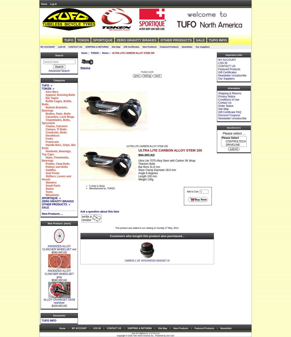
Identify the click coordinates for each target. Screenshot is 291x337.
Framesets (50, 141)
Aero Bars (50, 91)
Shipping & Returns (229, 93)
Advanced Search (59, 70)
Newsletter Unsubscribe (232, 75)
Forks (47, 138)
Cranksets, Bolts (54, 132)
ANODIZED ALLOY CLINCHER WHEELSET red (59, 246)
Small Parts (51, 185)
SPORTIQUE (102, 40)
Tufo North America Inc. (143, 336)
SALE (200, 40)
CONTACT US (75, 47)
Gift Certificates (131, 47)
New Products (150, 47)
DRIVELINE (233, 145)
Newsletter (187, 47)
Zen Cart (170, 336)
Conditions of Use (228, 99)
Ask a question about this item (99, 211)
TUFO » (47, 85)
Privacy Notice (226, 96)
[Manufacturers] (234, 141)
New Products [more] (59, 223)
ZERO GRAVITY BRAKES (137, 40)
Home (44, 4)
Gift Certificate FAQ (229, 112)
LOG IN (61, 47)
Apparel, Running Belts (58, 95)
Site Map (116, 47)
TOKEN (95, 53)
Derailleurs (51, 135)
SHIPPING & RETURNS (96, 47)
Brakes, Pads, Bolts (56, 113)
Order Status (225, 105)
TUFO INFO (218, 40)
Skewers (49, 182)
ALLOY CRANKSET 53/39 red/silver (59, 300)
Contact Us (224, 102)
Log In (53, 4)
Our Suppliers (203, 47)
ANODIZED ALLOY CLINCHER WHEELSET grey (59, 273)
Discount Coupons (229, 115)
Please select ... (234, 133)
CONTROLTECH (233, 141)
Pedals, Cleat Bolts (56, 163)
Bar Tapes (50, 98)
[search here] (59, 62)
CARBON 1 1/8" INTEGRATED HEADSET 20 (147, 260)
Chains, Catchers (55, 126)
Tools (47, 192)
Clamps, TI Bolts (54, 129)
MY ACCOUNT (48, 47)
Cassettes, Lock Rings (58, 116)
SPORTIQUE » (51, 198)
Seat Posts (50, 173)
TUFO (68, 40)
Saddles (49, 170)
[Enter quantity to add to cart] (204, 192)
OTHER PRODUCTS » (56, 204)
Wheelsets (50, 195)
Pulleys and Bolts (55, 166)
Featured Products (169, 47)
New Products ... (52, 213)
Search (59, 55)
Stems (105, 53)
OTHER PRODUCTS (176, 40)
